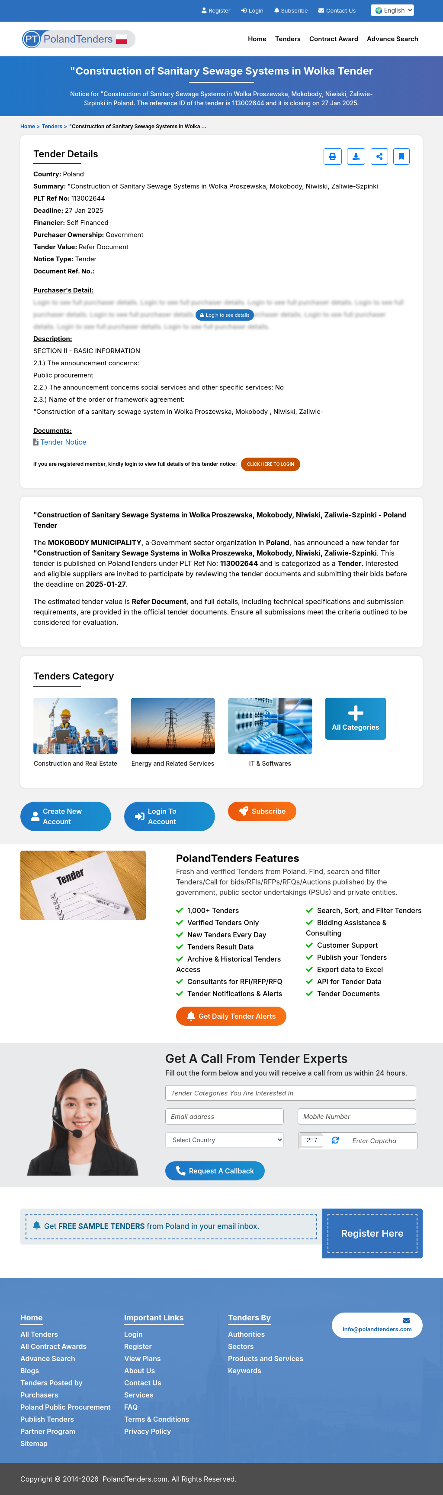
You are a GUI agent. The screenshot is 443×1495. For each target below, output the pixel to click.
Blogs (29, 1371)
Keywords (244, 1371)
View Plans (142, 1359)
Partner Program (47, 1431)
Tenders (288, 39)
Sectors (241, 1346)
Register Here (372, 1233)
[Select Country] (224, 1139)
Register (216, 10)
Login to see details (225, 315)
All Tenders (39, 1334)
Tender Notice (63, 442)
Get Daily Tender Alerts (231, 1016)
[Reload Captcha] (335, 1141)
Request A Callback (215, 1171)
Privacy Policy (147, 1431)
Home (257, 39)
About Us (139, 1371)
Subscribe (291, 10)
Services (139, 1395)
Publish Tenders (47, 1419)
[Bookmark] (401, 156)
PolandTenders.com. (136, 1479)
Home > (30, 126)
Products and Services (265, 1359)
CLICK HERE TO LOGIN (270, 464)
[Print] (333, 156)
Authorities (246, 1334)
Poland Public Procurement (65, 1407)
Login (252, 10)
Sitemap (34, 1444)
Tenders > (54, 126)
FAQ (131, 1407)
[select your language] (392, 10)
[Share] (379, 156)
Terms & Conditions (156, 1419)
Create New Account (56, 816)
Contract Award (333, 39)
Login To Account (156, 816)
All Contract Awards (53, 1346)
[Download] (356, 156)
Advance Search (392, 39)
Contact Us (337, 10)
